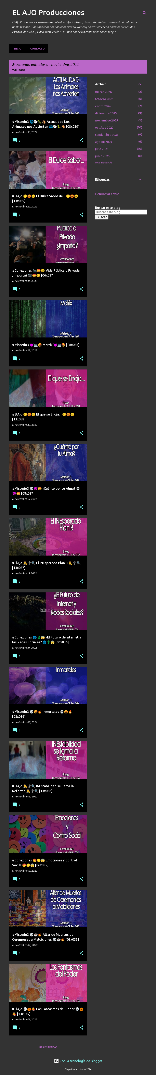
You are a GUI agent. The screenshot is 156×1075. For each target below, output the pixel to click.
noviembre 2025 (106, 120)
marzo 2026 (103, 92)
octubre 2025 (104, 127)
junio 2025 (102, 156)
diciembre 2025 (106, 113)
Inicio (16, 48)
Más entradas (48, 1047)
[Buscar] (144, 13)
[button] (81, 140)
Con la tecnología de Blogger (78, 1061)
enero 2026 (103, 106)
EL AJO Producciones (48, 12)
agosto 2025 (103, 142)
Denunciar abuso (107, 194)
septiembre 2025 (106, 135)
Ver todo (18, 69)
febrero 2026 (104, 99)
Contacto (36, 48)
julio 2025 (101, 149)
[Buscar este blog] (121, 211)
